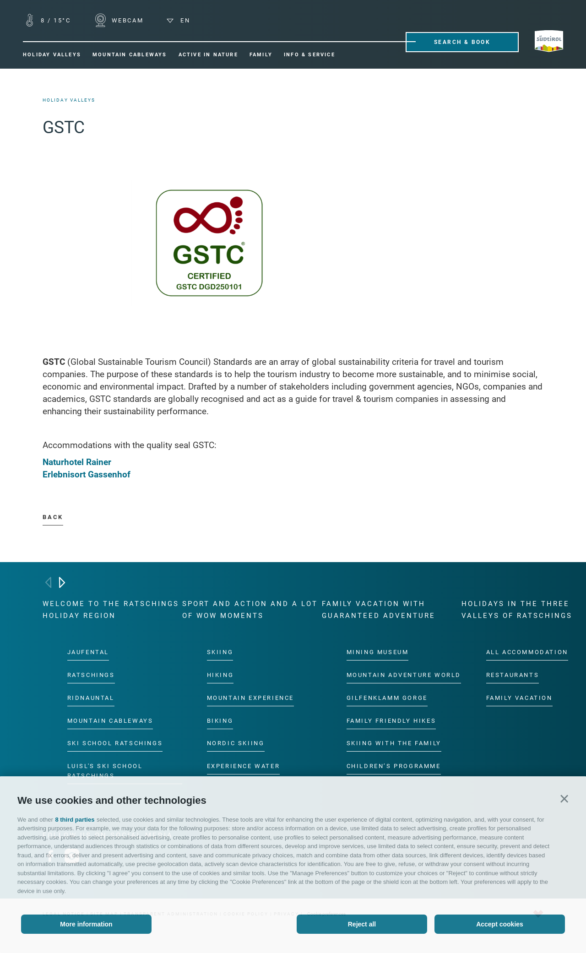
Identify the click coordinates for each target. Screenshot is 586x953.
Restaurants (512, 674)
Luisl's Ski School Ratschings (105, 771)
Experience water (243, 766)
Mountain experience (250, 697)
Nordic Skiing (236, 743)
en (178, 20)
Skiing (220, 652)
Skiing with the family (394, 743)
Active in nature (208, 55)
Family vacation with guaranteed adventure (378, 610)
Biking (220, 720)
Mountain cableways (129, 55)
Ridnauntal (90, 697)
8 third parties (74, 819)
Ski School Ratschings (115, 743)
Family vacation (519, 697)
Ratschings (91, 674)
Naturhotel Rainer (77, 462)
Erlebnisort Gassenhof (88, 474)
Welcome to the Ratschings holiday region (111, 610)
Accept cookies (499, 924)
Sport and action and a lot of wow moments (250, 610)
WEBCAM (126, 20)
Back (53, 517)
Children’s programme (394, 766)
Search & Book (462, 42)
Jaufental (88, 652)
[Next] (62, 582)
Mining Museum (378, 652)
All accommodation (527, 652)
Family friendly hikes (391, 720)
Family (261, 55)
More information (86, 924)
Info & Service (309, 55)
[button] (564, 799)
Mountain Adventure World (404, 674)
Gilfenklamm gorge (387, 697)
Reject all (362, 924)
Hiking (220, 674)
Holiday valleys (52, 55)
